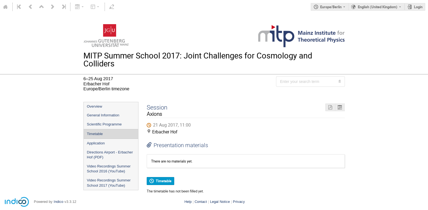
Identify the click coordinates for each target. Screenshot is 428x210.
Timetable (95, 134)
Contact (201, 201)
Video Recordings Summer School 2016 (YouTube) (109, 168)
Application (96, 143)
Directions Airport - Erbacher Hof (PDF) (110, 154)
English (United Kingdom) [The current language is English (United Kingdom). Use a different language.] (377, 6)
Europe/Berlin (331, 6)
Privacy (239, 201)
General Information (103, 115)
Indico (58, 201)
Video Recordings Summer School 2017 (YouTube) (109, 182)
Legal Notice (220, 201)
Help (188, 201)
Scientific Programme (104, 124)
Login (418, 6)
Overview (94, 106)
